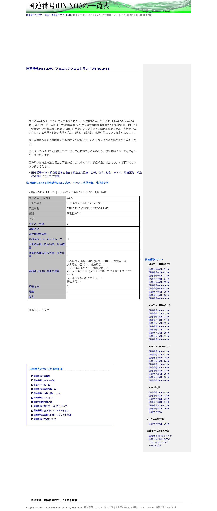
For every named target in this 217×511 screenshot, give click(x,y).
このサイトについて (158, 442)
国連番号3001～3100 (159, 392)
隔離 (31, 291)
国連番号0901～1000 (159, 298)
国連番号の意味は (42, 376)
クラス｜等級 (36, 223)
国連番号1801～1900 (159, 336)
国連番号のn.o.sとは (43, 397)
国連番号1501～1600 (159, 326)
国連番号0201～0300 (159, 276)
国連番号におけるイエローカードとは (51, 410)
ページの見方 (155, 445)
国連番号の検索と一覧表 (37, 15)
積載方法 (34, 286)
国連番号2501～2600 (159, 367)
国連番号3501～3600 (159, 408)
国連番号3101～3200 (159, 395)
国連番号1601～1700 (159, 329)
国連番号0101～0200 (159, 272)
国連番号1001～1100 (159, 310)
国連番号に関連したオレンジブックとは (52, 415)
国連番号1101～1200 (159, 313)
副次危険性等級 (38, 234)
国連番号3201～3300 (159, 399)
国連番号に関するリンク (160, 436)
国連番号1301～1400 (159, 320)
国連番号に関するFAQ (159, 439)
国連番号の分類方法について (47, 393)
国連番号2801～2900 (159, 377)
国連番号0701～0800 (159, 292)
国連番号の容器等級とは (45, 389)
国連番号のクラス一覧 (44, 380)
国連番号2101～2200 (159, 354)
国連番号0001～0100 (159, 269)
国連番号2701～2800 (159, 374)
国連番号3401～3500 (159, 405)
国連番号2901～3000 (159, 380)
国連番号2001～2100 (159, 351)
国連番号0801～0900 (159, 295)
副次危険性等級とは (43, 402)
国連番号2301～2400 (159, 361)
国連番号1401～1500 (159, 323)
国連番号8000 (155, 412)
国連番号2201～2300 (159, 358)
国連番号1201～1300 (159, 316)
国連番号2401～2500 (61, 15)
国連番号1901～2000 (159, 339)
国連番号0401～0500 (159, 282)
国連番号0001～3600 (159, 424)
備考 (31, 296)
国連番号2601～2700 (159, 370)
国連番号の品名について (45, 419)
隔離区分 (34, 229)
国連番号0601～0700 (159, 288)
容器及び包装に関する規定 (44, 271)
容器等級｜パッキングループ (45, 239)
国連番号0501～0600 (159, 285)
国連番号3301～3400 (159, 402)
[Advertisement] (108, 41)
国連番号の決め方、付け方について (50, 406)
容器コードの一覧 (42, 385)
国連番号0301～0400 (159, 279)
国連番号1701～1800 (159, 333)
